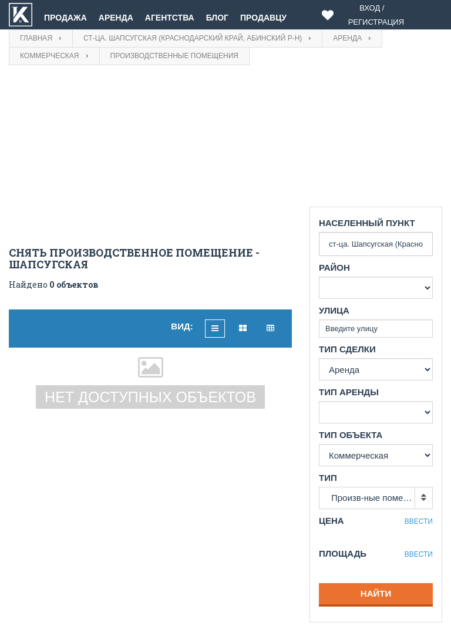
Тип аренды (349, 392)
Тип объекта (350, 435)
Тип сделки (347, 349)
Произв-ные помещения (380, 498)
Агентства (169, 17)
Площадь (342, 553)
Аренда (116, 17)
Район (334, 267)
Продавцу (263, 17)
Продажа (65, 17)
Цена (331, 521)
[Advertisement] (150, 159)
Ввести (419, 521)
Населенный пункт (367, 223)
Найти (376, 593)
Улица (334, 310)
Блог (217, 17)
